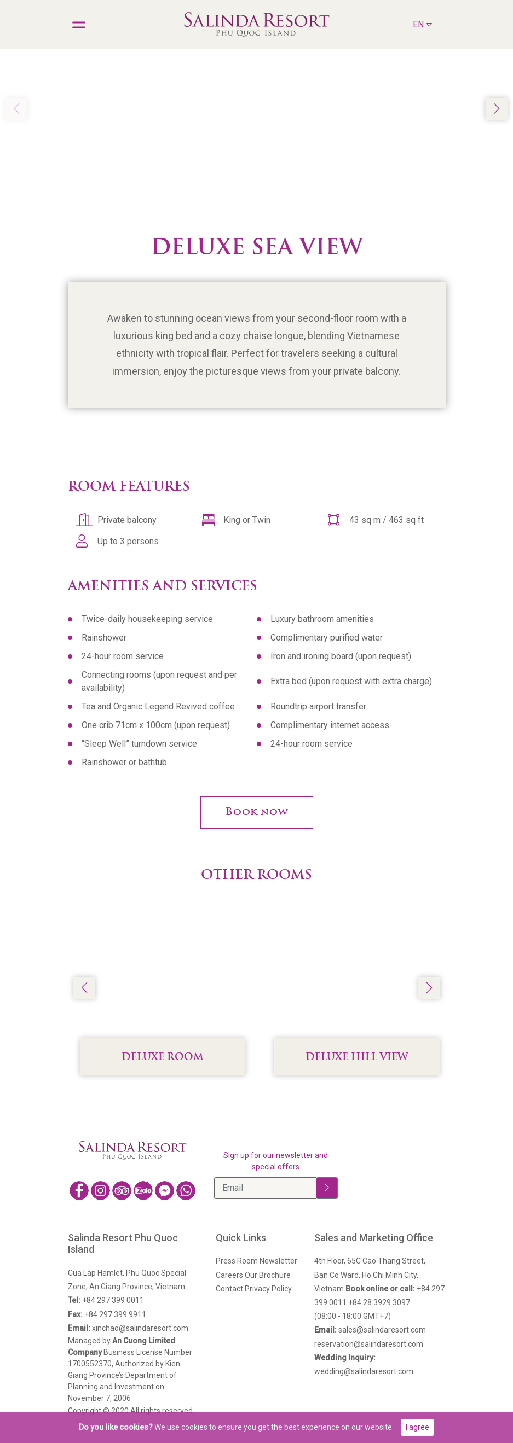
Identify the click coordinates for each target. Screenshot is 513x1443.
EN (422, 24)
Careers (229, 1275)
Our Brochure (268, 1275)
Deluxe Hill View (369, 1057)
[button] (497, 109)
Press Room (237, 1260)
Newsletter (278, 1260)
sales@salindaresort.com (370, 1329)
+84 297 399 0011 (106, 1300)
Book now (257, 812)
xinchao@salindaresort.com (128, 1328)
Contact (229, 1288)
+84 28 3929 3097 (379, 1302)
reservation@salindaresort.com (368, 1344)
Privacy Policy (268, 1288)
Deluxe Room (175, 1057)
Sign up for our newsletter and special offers (275, 1161)
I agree (417, 1427)
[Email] (265, 1188)
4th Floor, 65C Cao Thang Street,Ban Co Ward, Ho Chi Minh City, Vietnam (369, 1274)
